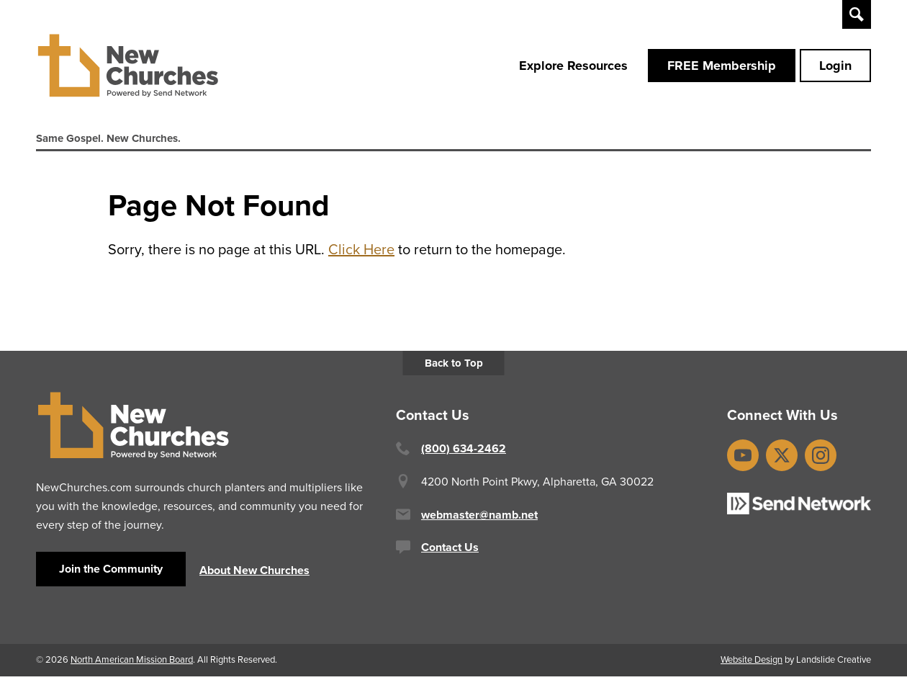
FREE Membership (721, 67)
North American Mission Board (132, 663)
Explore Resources (573, 67)
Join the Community (111, 572)
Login (835, 67)
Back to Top (454, 367)
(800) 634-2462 (463, 452)
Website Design (751, 663)
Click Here (361, 253)
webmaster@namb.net (479, 518)
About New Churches (254, 573)
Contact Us (450, 550)
